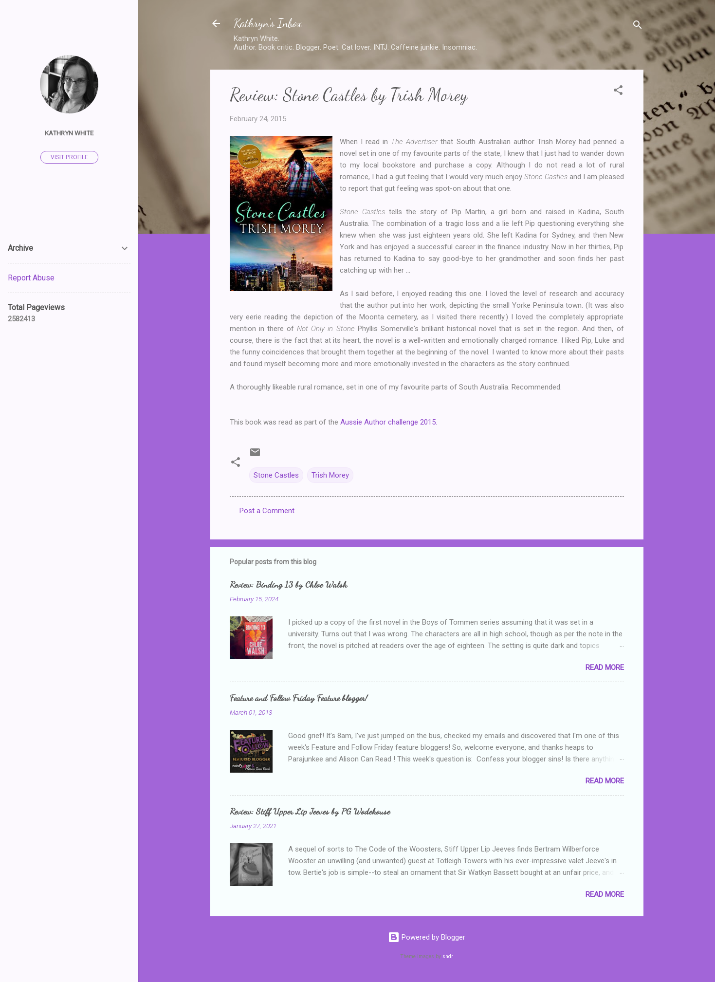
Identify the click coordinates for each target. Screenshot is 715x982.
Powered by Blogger (426, 937)
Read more (605, 667)
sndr (447, 956)
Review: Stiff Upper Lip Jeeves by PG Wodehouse (310, 811)
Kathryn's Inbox (268, 23)
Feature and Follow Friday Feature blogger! (298, 697)
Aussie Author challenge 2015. (389, 422)
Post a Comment (266, 510)
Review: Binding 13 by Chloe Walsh (288, 584)
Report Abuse (31, 277)
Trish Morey (330, 475)
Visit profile (69, 157)
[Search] (637, 26)
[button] (618, 91)
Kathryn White (69, 133)
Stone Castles (276, 475)
